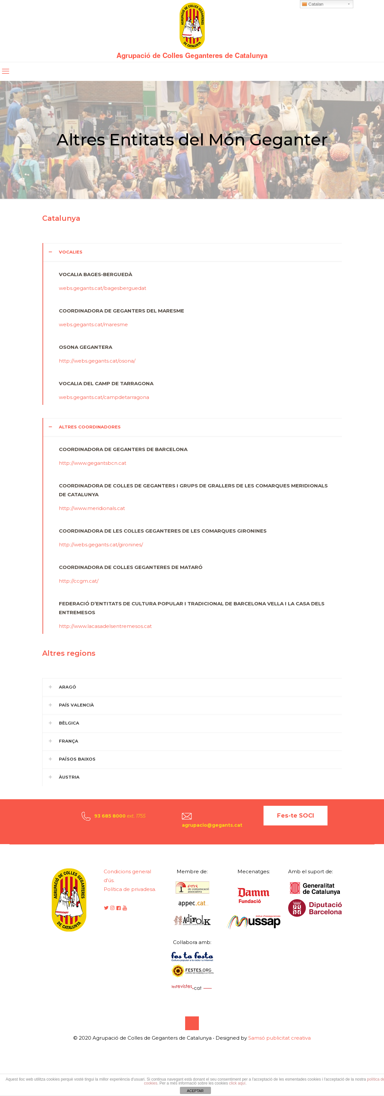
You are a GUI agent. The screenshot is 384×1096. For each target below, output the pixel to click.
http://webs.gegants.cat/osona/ (97, 361)
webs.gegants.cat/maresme (93, 324)
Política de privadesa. (130, 889)
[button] (192, 324)
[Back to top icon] (192, 1023)
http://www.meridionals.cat (92, 508)
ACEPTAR (195, 1091)
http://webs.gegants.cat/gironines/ (101, 544)
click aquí (237, 1083)
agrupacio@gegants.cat (212, 825)
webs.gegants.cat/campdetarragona (104, 397)
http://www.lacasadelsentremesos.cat (105, 626)
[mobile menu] (5, 71)
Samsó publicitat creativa (279, 1038)
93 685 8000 (110, 816)
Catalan (312, 4)
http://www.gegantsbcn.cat (92, 463)
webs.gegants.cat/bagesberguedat (102, 288)
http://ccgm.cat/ (78, 581)
